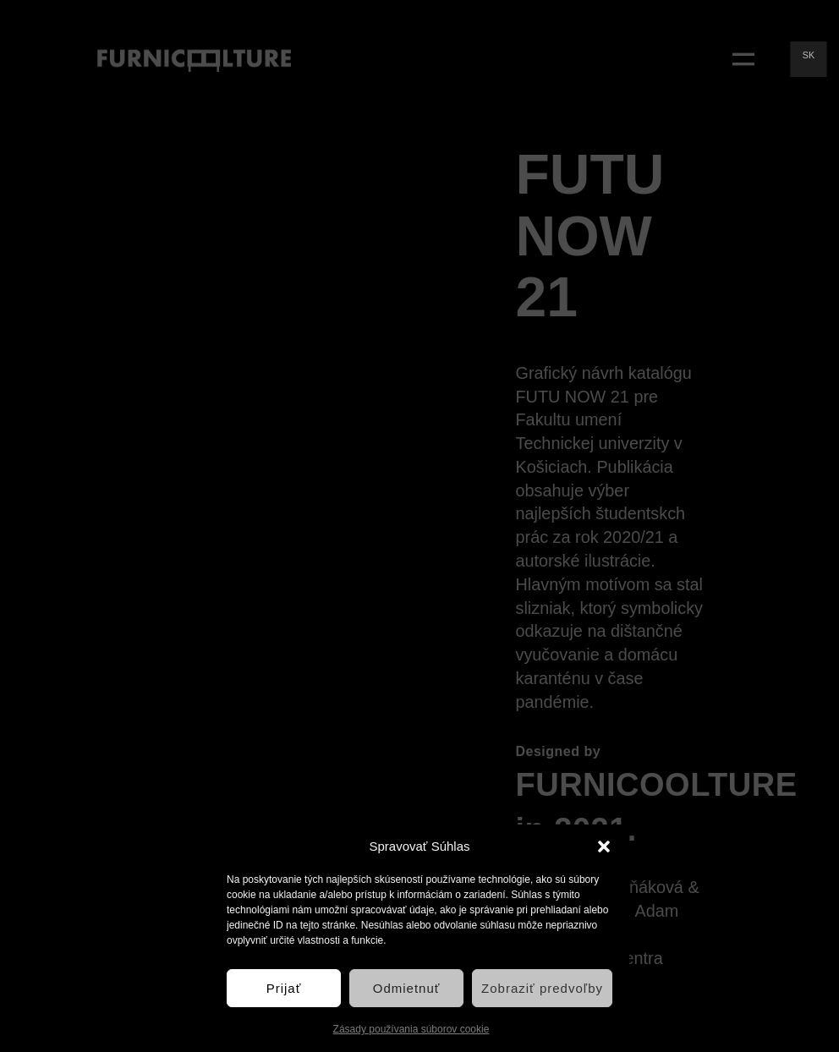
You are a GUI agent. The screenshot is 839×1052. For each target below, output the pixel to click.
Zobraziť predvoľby (542, 988)
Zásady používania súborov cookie (411, 1029)
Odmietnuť (407, 988)
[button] (603, 846)
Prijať (284, 988)
